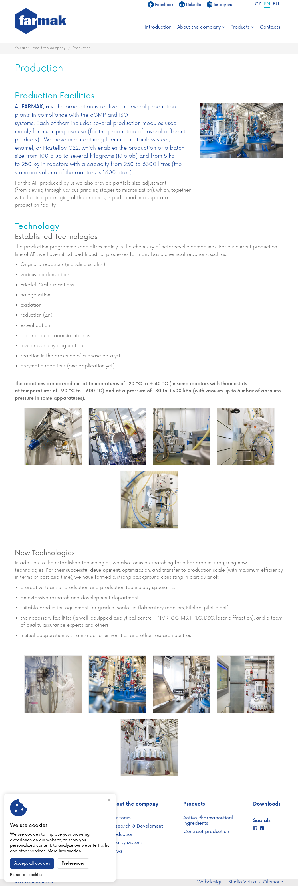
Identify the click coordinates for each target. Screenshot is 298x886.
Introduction (158, 27)
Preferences (73, 863)
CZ (257, 4)
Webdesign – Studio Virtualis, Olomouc (240, 882)
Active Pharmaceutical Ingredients (208, 820)
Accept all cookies (32, 863)
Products (242, 27)
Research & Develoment (136, 826)
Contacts (270, 27)
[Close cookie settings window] (109, 800)
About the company (201, 27)
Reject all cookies (26, 875)
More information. (64, 851)
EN (266, 4)
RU (276, 4)
